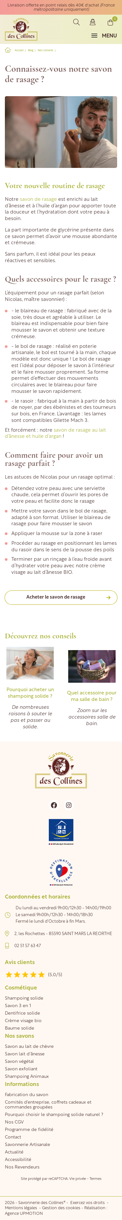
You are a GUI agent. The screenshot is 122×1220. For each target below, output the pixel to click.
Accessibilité (18, 1159)
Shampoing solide (24, 998)
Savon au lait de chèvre (29, 1046)
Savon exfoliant (21, 1069)
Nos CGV (14, 1122)
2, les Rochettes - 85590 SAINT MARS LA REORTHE (63, 934)
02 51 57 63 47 (27, 946)
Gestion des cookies (61, 1208)
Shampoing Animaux (27, 1076)
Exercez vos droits (88, 1203)
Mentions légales (21, 1208)
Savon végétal (19, 1061)
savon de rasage (38, 199)
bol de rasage (90, 511)
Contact (13, 1137)
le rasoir (24, 401)
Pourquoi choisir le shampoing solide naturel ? (54, 1114)
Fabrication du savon (26, 1095)
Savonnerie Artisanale (27, 1144)
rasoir (25, 550)
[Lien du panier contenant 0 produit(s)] (110, 22)
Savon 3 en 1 (18, 1006)
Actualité (14, 1152)
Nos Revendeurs (22, 1167)
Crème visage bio (23, 1021)
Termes (95, 1179)
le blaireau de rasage (39, 311)
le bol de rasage (33, 346)
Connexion (93, 22)
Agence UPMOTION (24, 1214)
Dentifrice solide (22, 1013)
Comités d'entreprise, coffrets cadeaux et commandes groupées (48, 1105)
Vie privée (77, 1179)
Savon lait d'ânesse (25, 1054)
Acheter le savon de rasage (55, 597)
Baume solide (19, 1028)
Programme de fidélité (29, 1129)
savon (85, 524)
